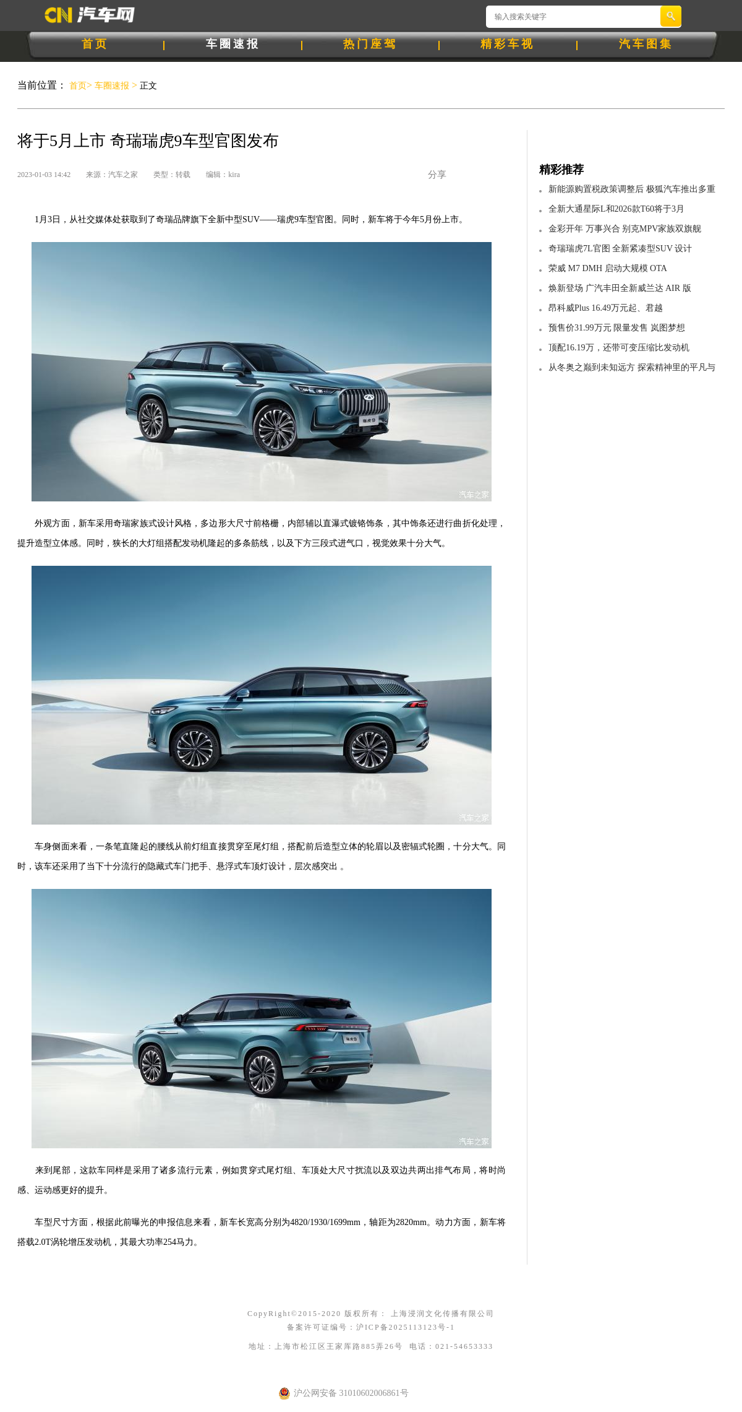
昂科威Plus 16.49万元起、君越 (605, 308)
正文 (147, 85)
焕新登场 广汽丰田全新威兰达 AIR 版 (619, 288)
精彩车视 (507, 44)
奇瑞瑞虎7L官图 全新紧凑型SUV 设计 (620, 248)
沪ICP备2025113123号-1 (405, 1327)
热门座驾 (370, 44)
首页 (95, 44)
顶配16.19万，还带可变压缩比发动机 (618, 347)
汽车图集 (646, 44)
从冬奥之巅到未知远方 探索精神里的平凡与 (631, 367)
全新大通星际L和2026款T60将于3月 (616, 209)
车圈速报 (233, 44)
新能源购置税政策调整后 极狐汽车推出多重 (631, 189)
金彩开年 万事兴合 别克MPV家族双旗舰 (624, 228)
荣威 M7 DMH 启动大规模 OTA (607, 268)
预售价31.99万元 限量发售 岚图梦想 (616, 327)
